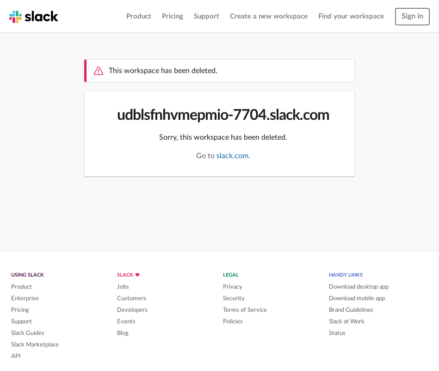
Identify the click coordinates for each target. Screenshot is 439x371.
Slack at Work (347, 321)
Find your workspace (351, 16)
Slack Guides (27, 333)
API (16, 356)
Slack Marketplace (35, 344)
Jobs (123, 287)
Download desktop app (359, 287)
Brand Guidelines (351, 310)
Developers (132, 310)
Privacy (232, 287)
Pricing (172, 16)
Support (206, 16)
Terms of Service (245, 310)
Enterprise (25, 298)
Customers (131, 298)
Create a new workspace (269, 16)
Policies (233, 321)
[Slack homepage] (33, 16)
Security (234, 298)
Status (337, 333)
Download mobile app (357, 298)
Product (138, 16)
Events (126, 321)
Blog (123, 333)
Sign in (412, 16)
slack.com (232, 156)
